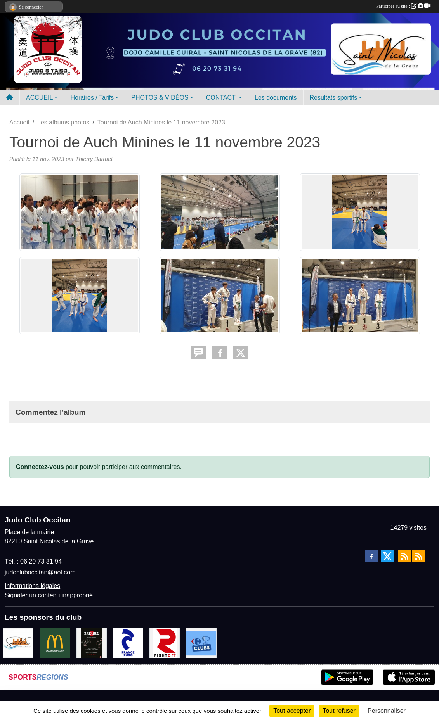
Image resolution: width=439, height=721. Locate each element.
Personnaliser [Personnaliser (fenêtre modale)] (387, 710)
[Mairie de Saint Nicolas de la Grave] (18, 642)
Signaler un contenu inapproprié (49, 595)
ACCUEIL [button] (39, 97)
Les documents (276, 97)
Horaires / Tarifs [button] (92, 97)
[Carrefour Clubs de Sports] (201, 642)
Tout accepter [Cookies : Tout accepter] (292, 710)
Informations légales (32, 586)
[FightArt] (164, 642)
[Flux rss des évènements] (418, 556)
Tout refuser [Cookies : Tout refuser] (339, 710)
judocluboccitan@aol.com (40, 572)
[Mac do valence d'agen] (55, 642)
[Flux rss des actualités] (404, 556)
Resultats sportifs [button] (333, 97)
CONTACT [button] (221, 97)
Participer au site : (403, 6)
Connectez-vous (40, 466)
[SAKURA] (91, 642)
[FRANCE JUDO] (128, 642)
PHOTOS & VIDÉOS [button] (159, 97)
